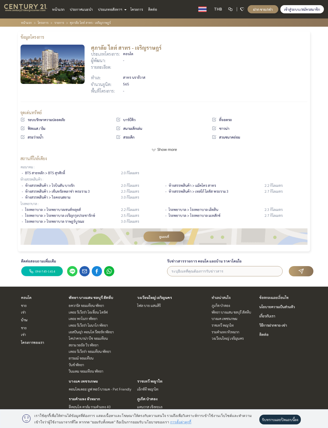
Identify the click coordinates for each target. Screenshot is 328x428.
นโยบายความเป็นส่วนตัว (277, 306)
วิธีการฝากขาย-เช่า (273, 325)
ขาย (24, 305)
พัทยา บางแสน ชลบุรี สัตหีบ (91, 297)
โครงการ (136, 9)
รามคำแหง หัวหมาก (84, 398)
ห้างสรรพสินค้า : (31, 179)
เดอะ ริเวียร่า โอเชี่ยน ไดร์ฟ (88, 312)
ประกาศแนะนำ (81, 9)
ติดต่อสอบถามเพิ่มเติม (38, 261)
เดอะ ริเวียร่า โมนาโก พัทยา (88, 325)
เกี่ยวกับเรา (267, 316)
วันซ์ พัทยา (76, 364)
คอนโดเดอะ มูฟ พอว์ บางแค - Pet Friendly (100, 389)
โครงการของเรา (32, 342)
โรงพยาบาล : (29, 203)
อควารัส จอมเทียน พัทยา (86, 305)
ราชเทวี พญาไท (149, 381)
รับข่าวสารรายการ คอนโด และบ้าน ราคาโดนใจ (204, 261)
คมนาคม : (27, 166)
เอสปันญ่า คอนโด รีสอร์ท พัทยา (91, 331)
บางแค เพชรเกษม (83, 381)
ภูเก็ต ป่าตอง (147, 398)
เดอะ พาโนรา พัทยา (83, 318)
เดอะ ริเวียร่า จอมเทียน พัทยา (90, 351)
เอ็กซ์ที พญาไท (147, 389)
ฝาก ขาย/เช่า (263, 9)
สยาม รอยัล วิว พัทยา (83, 345)
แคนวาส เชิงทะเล (149, 406)
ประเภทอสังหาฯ (111, 9)
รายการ (59, 23)
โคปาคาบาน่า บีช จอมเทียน (88, 338)
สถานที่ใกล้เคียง (33, 158)
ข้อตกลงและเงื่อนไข (274, 297)
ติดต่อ (152, 9)
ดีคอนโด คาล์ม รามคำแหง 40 (90, 406)
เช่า (23, 312)
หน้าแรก (58, 9)
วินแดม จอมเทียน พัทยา (86, 371)
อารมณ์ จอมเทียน (81, 358)
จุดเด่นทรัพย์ (31, 112)
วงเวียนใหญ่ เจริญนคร (154, 297)
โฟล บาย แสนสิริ (149, 305)
